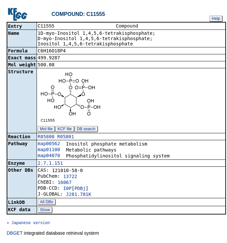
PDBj (80, 189)
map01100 (49, 150)
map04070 (49, 156)
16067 (64, 183)
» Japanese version (28, 223)
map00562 (49, 144)
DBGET (15, 233)
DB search (86, 129)
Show (45, 210)
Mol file (46, 129)
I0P (67, 189)
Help (216, 18)
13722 (70, 177)
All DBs (46, 202)
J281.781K (78, 195)
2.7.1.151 (50, 163)
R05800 (46, 137)
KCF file (64, 129)
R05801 (65, 137)
